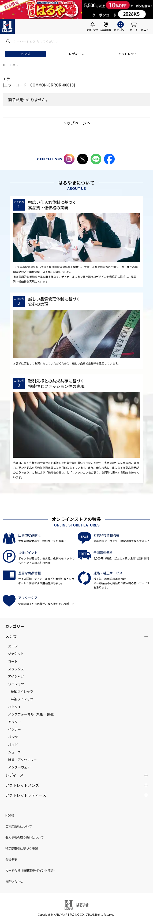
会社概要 (11, 859)
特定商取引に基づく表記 (21, 848)
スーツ (13, 646)
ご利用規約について (18, 826)
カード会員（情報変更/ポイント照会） (31, 870)
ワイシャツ (16, 683)
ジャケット (16, 653)
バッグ (13, 744)
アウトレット (127, 53)
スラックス (16, 668)
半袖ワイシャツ (22, 698)
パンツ (13, 736)
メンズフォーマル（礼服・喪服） (32, 714)
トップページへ (76, 123)
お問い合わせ (14, 881)
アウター (14, 721)
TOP (5, 65)
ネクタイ (14, 706)
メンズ (25, 53)
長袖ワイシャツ (22, 691)
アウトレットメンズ (22, 785)
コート (13, 661)
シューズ (14, 752)
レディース (76, 53)
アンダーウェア (19, 767)
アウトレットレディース (25, 795)
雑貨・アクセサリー (22, 759)
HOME (9, 815)
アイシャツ (16, 676)
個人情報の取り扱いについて (24, 837)
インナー (14, 729)
